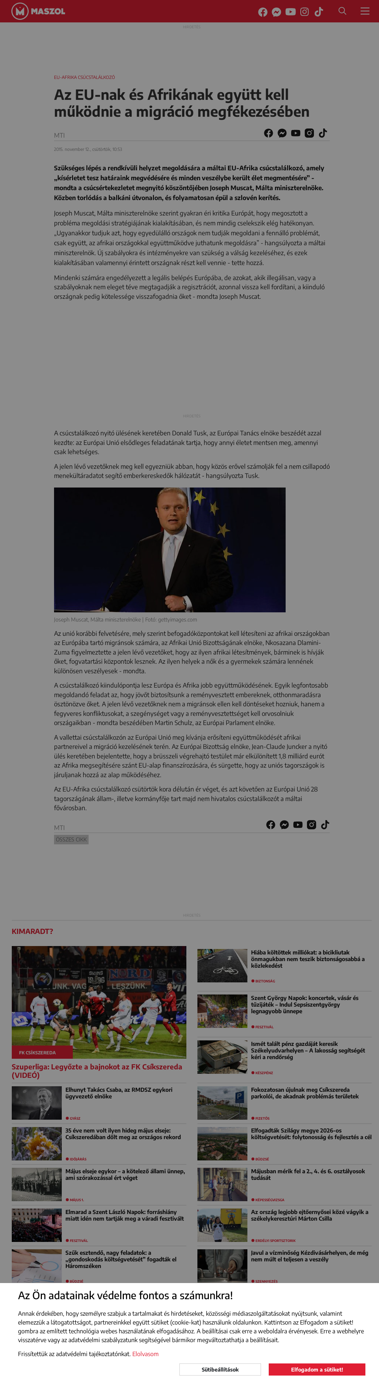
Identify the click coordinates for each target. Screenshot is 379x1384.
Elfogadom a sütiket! (317, 1369)
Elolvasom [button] (145, 1354)
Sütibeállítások (220, 1369)
